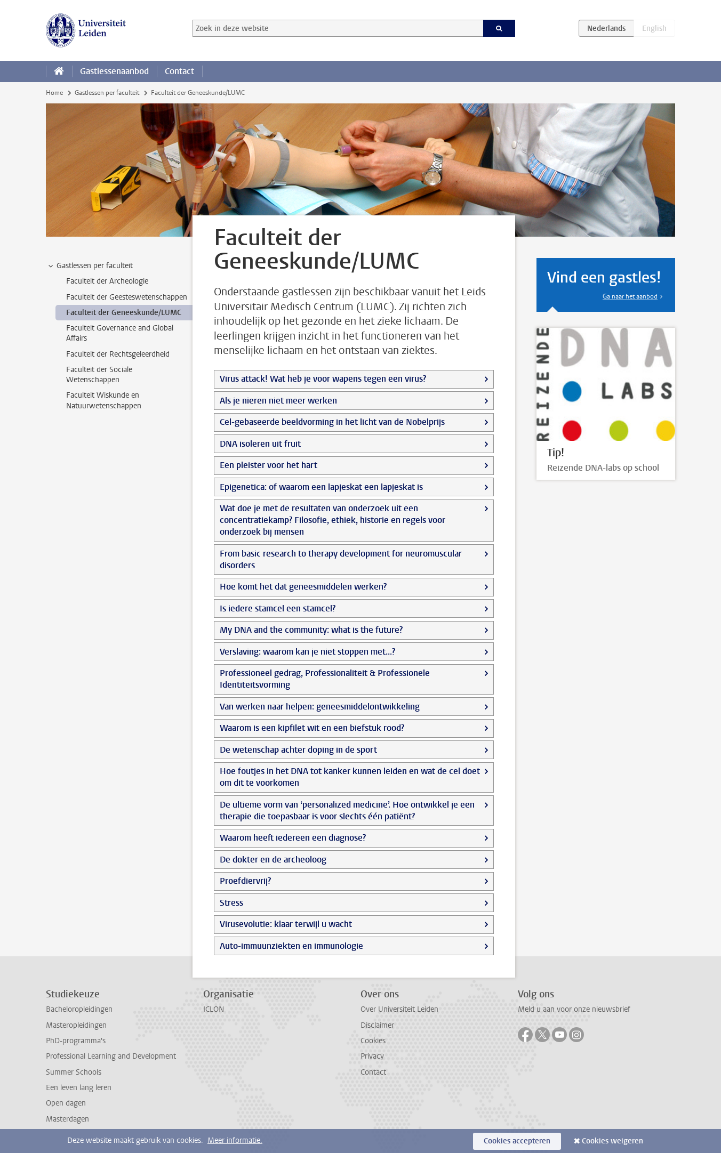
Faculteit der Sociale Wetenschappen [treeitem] (99, 375)
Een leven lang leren (78, 1088)
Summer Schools (73, 1072)
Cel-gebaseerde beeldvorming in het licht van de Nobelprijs (332, 422)
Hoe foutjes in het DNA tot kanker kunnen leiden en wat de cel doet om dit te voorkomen (350, 776)
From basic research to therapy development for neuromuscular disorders (341, 559)
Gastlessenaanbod (114, 71)
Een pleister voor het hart (268, 465)
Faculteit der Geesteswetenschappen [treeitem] (126, 297)
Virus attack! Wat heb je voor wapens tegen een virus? (323, 378)
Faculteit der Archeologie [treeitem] (107, 281)
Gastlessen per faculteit (107, 92)
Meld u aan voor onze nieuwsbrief (574, 1009)
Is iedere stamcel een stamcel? (277, 608)
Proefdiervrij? (245, 880)
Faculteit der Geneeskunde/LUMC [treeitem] (123, 313)
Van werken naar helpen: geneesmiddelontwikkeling (320, 706)
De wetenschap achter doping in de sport (298, 749)
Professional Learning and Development (111, 1056)
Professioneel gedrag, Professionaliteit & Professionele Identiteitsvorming (325, 678)
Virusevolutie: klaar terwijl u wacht (286, 924)
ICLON (213, 1009)
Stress (231, 902)
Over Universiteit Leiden (399, 1009)
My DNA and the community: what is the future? (311, 629)
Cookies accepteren (517, 1141)
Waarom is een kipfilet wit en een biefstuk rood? (312, 727)
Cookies (373, 1041)
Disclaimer (377, 1025)
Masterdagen (67, 1119)
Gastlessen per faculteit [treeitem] (89, 266)
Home (54, 92)
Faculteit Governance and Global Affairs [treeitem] (119, 333)
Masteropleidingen (76, 1025)
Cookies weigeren (612, 1141)
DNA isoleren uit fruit (260, 443)
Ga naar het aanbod (630, 296)
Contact (179, 71)
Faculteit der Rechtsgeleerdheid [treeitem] (118, 354)
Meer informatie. (234, 1140)
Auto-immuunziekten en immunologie (291, 946)
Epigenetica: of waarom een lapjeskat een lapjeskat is (321, 487)
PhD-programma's (76, 1041)
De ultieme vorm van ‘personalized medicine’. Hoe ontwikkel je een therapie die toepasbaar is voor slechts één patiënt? (347, 810)
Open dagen (66, 1103)
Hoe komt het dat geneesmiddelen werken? (303, 586)
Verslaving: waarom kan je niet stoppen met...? (307, 651)
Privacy (372, 1056)
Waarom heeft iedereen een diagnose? (293, 837)
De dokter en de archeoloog (273, 859)
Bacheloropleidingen (79, 1009)
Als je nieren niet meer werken (278, 400)
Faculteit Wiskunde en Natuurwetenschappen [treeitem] (103, 400)
